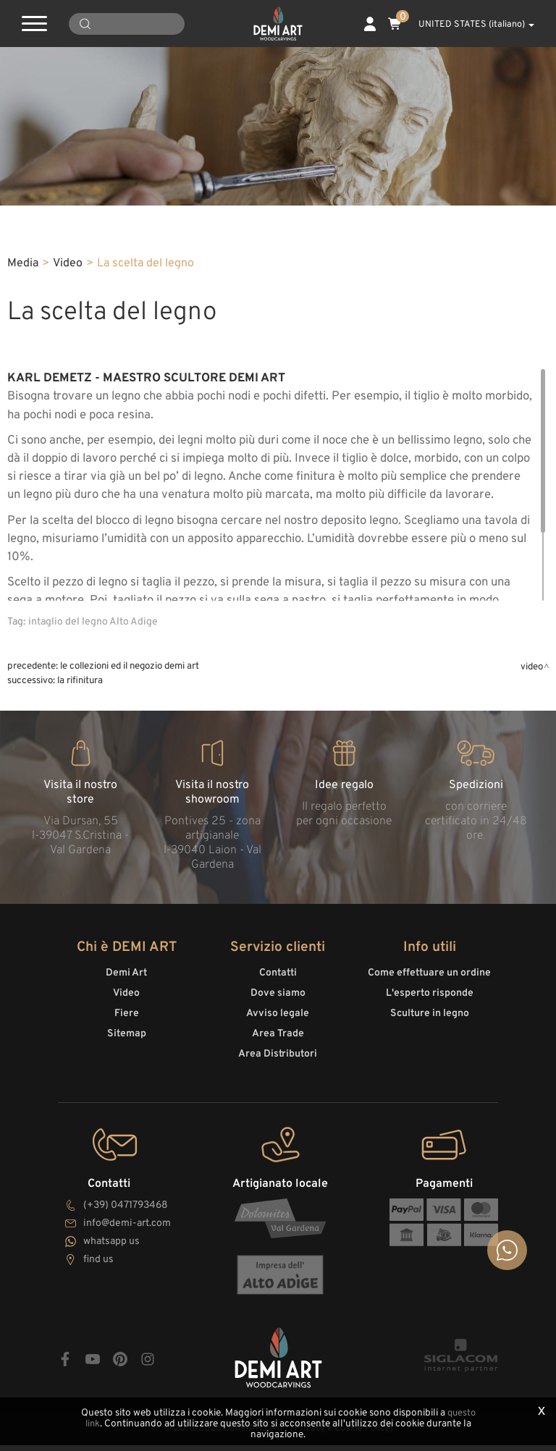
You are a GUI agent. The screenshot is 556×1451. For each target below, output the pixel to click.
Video (68, 278)
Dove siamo (278, 1005)
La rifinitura (80, 696)
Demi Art (126, 984)
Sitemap (126, 1045)
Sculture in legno (429, 1025)
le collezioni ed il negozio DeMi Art (129, 681)
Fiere (126, 1025)
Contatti (278, 984)
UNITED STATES (468, 24)
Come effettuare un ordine (429, 984)
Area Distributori (277, 1065)
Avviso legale (277, 1025)
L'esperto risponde (429, 1005)
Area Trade (278, 1045)
